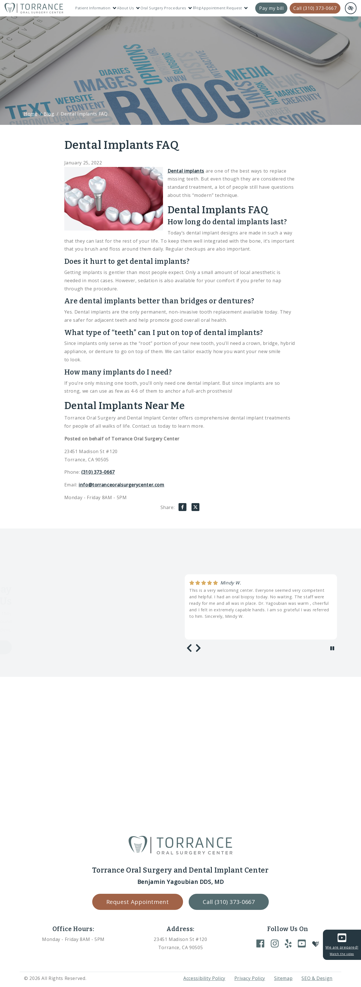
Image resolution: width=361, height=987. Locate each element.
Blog (197, 7)
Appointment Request (224, 8)
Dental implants (186, 171)
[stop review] (332, 648)
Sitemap (283, 978)
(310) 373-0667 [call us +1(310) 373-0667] (98, 472)
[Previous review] (189, 648)
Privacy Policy (249, 978)
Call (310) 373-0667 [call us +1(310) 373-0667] (314, 8)
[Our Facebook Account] (260, 943)
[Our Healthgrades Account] (315, 943)
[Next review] (198, 648)
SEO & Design (317, 978)
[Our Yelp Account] (288, 943)
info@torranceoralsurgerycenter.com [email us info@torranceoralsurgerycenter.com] (121, 485)
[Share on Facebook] (182, 508)
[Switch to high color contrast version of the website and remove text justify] (350, 8)
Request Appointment (137, 902)
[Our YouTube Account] (302, 943)
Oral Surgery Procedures (166, 8)
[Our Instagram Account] (275, 943)
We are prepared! (341, 944)
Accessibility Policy (204, 978)
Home (31, 114)
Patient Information (95, 8)
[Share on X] (195, 508)
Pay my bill (271, 8)
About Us (128, 8)
